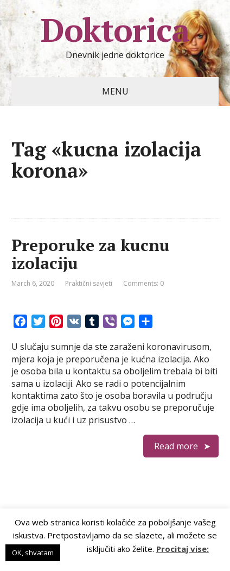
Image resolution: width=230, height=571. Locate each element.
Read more (176, 446)
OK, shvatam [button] (33, 552)
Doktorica (115, 29)
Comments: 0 (143, 283)
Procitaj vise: (182, 548)
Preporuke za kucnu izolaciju (90, 254)
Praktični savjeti (88, 283)
